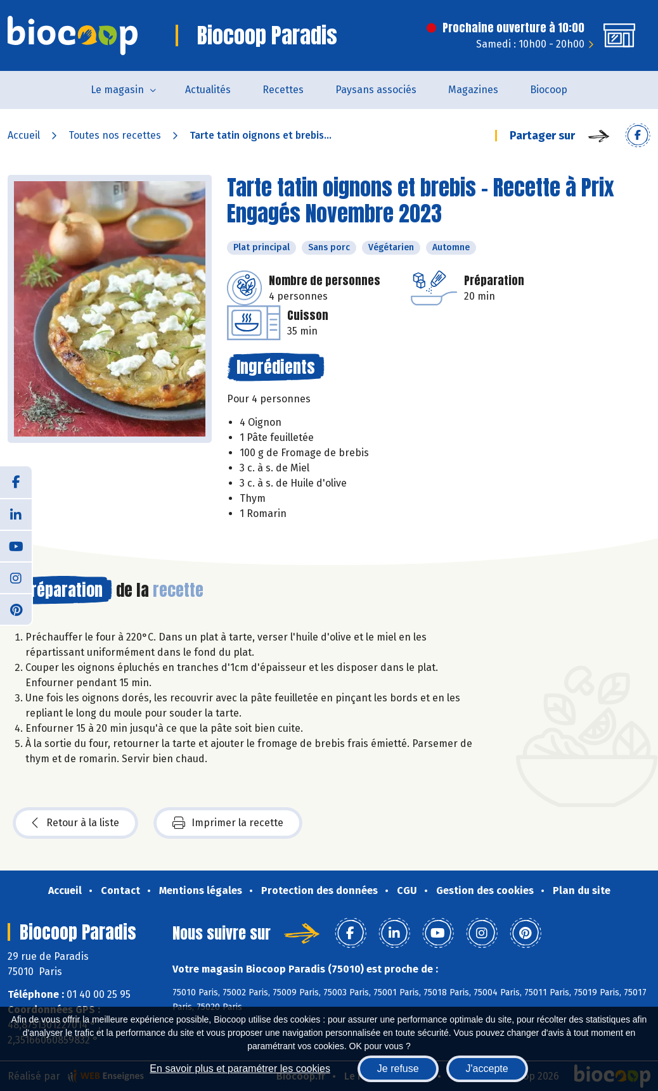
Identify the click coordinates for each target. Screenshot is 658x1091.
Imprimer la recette (227, 823)
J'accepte (487, 1068)
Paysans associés (375, 90)
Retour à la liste (75, 823)
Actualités (208, 90)
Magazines (473, 90)
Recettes (283, 90)
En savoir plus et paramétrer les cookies (240, 1068)
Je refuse (398, 1068)
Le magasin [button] (117, 90)
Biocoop (548, 90)
